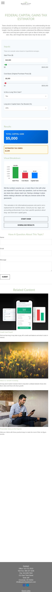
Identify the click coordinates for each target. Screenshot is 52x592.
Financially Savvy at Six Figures (11, 429)
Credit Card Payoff (6, 332)
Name (2, 237)
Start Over (26, 219)
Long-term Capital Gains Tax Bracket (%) (18, 104)
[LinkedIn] (27, 585)
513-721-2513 (28, 568)
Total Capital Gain (15, 134)
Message (3, 260)
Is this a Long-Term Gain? (12, 92)
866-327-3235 (29, 571)
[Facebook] (24, 585)
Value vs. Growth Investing (9, 380)
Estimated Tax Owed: (14, 148)
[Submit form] (5, 277)
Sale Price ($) (8, 55)
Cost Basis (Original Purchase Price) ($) (17, 74)
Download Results (26, 225)
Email (2, 248)
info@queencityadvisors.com (26, 582)
